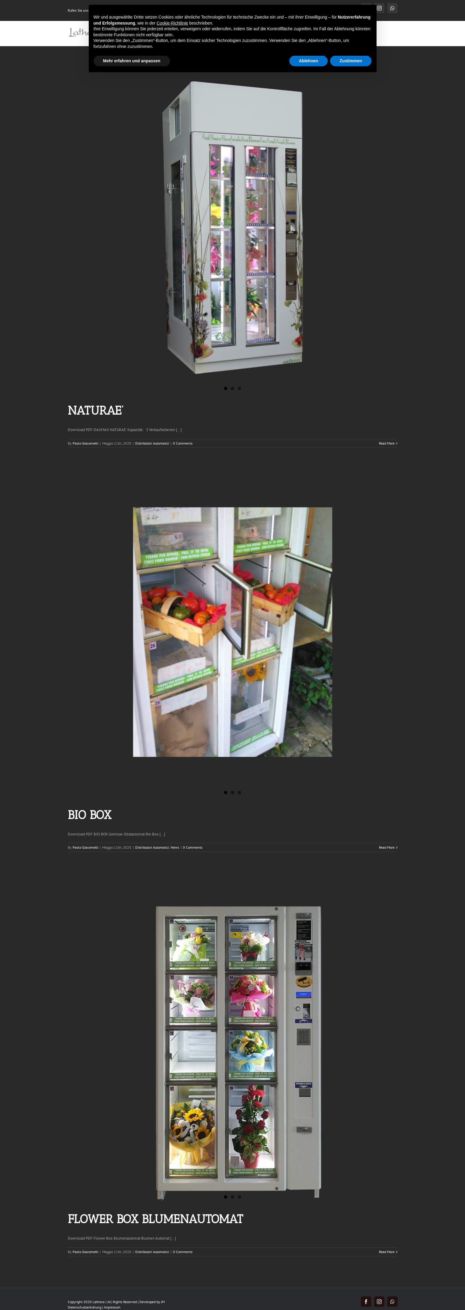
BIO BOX (89, 815)
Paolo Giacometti (85, 443)
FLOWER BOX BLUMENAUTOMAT (155, 1219)
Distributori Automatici (152, 443)
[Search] (388, 33)
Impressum (112, 1307)
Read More (387, 443)
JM (163, 1302)
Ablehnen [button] (308, 60)
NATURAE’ (96, 410)
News (175, 847)
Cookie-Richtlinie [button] (172, 23)
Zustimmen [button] (351, 60)
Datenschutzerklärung (84, 1307)
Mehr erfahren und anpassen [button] (131, 60)
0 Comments (182, 443)
